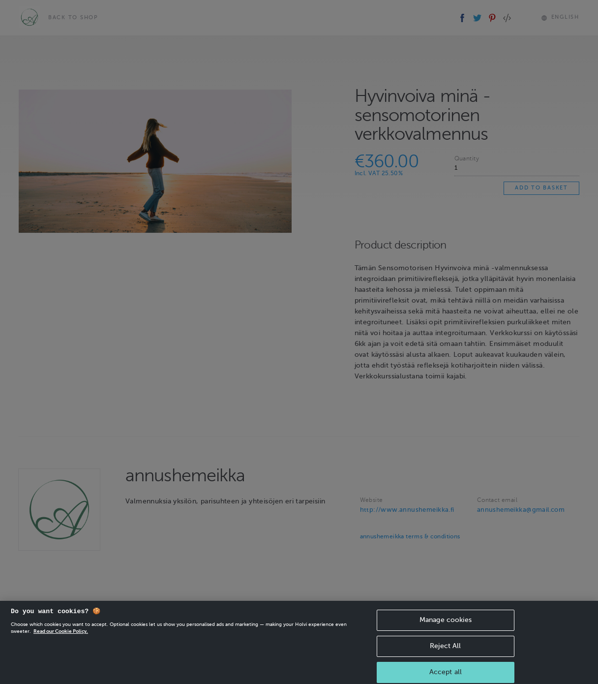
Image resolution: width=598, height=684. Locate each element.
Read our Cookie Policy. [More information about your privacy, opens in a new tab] (60, 637)
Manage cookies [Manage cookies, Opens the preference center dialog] (445, 625)
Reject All (445, 651)
